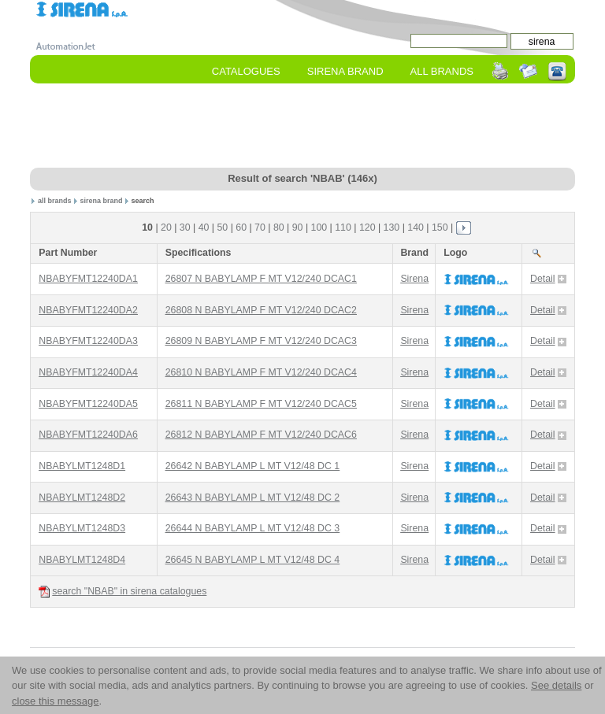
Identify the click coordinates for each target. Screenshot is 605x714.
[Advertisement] (316, 126)
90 (297, 227)
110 (343, 227)
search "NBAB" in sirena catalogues (122, 591)
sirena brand (101, 201)
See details (556, 685)
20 (166, 227)
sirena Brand (345, 71)
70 (259, 227)
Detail (548, 278)
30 (185, 227)
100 (319, 227)
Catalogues (246, 71)
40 (204, 227)
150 (440, 227)
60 (241, 227)
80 (278, 227)
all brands (55, 201)
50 (222, 227)
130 (392, 227)
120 (367, 227)
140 (415, 227)
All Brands (441, 71)
